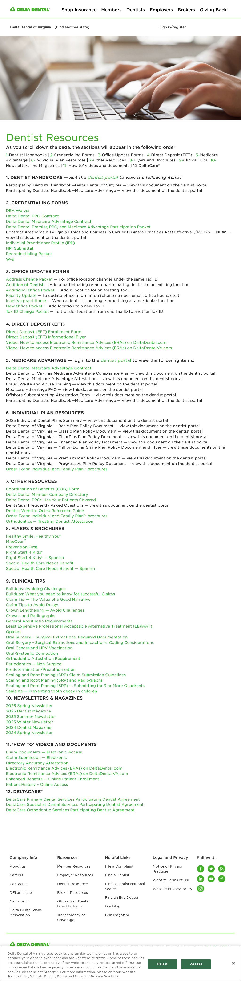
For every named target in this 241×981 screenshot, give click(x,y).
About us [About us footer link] (17, 866)
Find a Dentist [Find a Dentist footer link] (117, 875)
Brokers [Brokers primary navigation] (186, 9)
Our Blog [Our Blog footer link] (112, 906)
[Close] (233, 963)
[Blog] (222, 869)
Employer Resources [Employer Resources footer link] (75, 875)
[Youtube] (211, 878)
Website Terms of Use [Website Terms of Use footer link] (171, 880)
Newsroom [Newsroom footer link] (19, 901)
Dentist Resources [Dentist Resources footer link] (72, 884)
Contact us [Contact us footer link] (19, 884)
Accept (196, 964)
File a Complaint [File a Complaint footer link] (119, 866)
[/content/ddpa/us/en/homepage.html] (30, 8)
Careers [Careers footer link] (16, 875)
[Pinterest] (222, 878)
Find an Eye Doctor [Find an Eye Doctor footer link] (122, 897)
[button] (8, 11)
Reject (162, 964)
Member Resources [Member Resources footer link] (73, 866)
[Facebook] (201, 869)
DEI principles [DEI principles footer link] (21, 892)
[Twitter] (211, 869)
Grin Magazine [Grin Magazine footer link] (117, 915)
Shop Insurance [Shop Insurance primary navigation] (79, 9)
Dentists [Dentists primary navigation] (135, 9)
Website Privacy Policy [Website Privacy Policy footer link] (172, 888)
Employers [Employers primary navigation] (161, 9)
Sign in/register (172, 27)
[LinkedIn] (201, 878)
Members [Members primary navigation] (111, 9)
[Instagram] (201, 888)
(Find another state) (72, 27)
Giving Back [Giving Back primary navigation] (213, 9)
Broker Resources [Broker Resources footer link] (72, 892)
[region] (120, 963)
